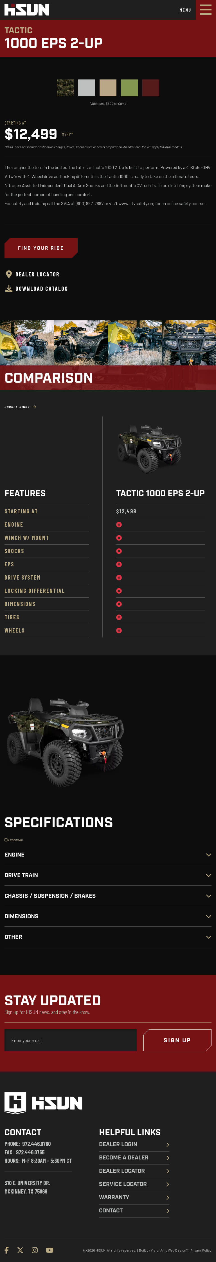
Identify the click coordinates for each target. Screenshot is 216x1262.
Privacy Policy (201, 1250)
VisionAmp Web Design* (169, 1250)
